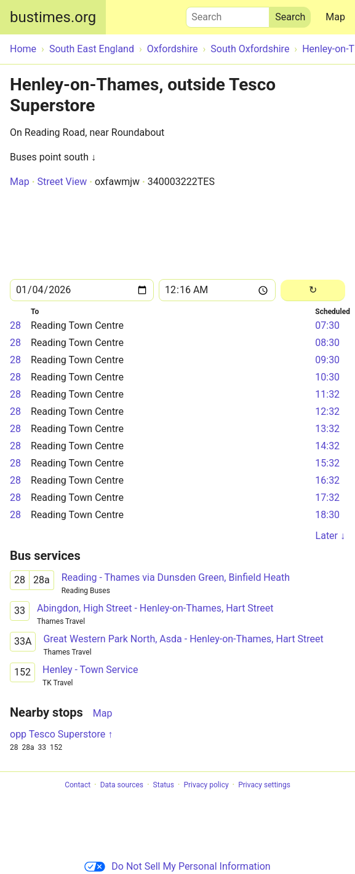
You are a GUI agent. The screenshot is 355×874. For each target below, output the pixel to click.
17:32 (327, 497)
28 (15, 325)
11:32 (327, 394)
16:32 (327, 480)
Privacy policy (205, 785)
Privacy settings (264, 785)
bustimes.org (53, 17)
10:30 (327, 377)
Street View (62, 181)
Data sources (121, 785)
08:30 (327, 342)
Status (163, 785)
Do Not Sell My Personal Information (177, 866)
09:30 (327, 360)
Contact (77, 785)
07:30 (327, 325)
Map (335, 17)
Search (227, 14)
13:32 (327, 429)
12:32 (327, 411)
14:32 (327, 446)
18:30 (327, 515)
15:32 (327, 463)
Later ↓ (330, 535)
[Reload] (313, 290)
